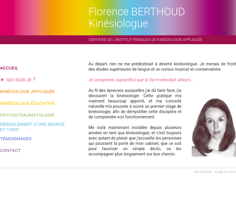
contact (10, 150)
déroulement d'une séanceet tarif (32, 126)
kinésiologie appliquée (27, 91)
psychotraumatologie (27, 115)
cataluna (206, 172)
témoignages (16, 138)
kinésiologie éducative (27, 103)
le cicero (230, 172)
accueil (9, 67)
